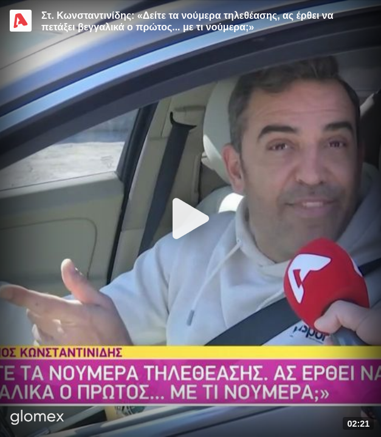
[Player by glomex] (37, 418)
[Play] (190, 218)
